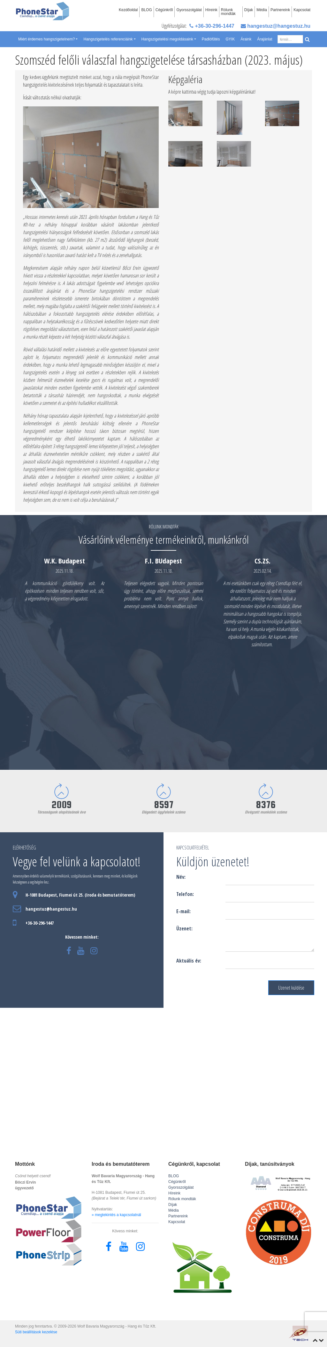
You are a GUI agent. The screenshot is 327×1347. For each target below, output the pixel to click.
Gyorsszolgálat (189, 10)
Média (261, 10)
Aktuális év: (188, 960)
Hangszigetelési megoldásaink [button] (167, 39)
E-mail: (183, 911)
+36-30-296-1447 (211, 26)
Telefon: (185, 894)
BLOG (146, 10)
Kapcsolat (301, 10)
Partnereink (280, 10)
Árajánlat (264, 39)
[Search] (290, 39)
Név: (181, 876)
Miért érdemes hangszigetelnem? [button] (46, 39)
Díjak (248, 10)
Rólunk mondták (228, 12)
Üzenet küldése (291, 987)
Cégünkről (164, 10)
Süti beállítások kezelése (36, 1332)
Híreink (211, 10)
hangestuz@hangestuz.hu (275, 26)
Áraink (245, 39)
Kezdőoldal (128, 10)
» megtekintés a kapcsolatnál (116, 1215)
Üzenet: (184, 928)
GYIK (230, 39)
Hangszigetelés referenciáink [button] (108, 39)
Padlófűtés (211, 39)
